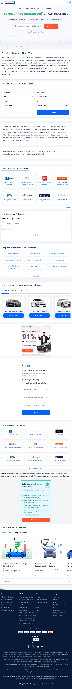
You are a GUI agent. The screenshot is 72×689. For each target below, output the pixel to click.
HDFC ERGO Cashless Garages (44, 183)
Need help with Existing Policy (35, 383)
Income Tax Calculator (25, 602)
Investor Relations (58, 615)
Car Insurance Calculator (35, 260)
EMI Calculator (23, 607)
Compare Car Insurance (13, 260)
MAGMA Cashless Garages (62, 200)
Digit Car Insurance (59, 434)
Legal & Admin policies (60, 605)
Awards (38, 607)
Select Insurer (6, 92)
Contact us (56, 610)
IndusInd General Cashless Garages (27, 200)
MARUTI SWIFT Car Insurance (40, 311)
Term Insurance (9, 602)
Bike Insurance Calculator (26, 623)
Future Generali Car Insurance (13, 447)
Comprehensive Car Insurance (13, 267)
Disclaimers (5, 582)
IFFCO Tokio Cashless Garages (9, 200)
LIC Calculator (23, 610)
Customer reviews (41, 600)
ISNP (54, 607)
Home (3, 47)
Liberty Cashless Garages (45, 200)
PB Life (38, 610)
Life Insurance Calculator (26, 613)
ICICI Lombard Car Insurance (59, 447)
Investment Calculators (28, 597)
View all (36, 276)
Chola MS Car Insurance (36, 434)
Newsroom (39, 605)
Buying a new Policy (31, 379)
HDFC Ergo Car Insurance (36, 447)
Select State (6, 102)
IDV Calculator (35, 266)
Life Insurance (8, 600)
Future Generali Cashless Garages (27, 183)
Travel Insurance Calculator (27, 618)
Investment (7, 605)
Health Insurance (9, 607)
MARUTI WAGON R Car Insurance (14, 311)
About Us (56, 597)
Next (36, 412)
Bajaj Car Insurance (13, 434)
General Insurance (9, 597)
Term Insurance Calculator (27, 605)
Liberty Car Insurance (59, 460)
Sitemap (55, 600)
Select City (40, 102)
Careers (55, 602)
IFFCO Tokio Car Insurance (13, 460)
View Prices (51, 26)
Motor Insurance (13, 254)
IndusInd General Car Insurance (35, 460)
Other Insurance (9, 610)
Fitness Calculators (27, 600)
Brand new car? (36, 32)
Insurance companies (42, 602)
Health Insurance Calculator (27, 615)
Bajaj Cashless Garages (9, 183)
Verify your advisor (59, 613)
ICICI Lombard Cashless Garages (62, 183)
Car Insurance (10, 47)
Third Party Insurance (57, 260)
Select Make (40, 92)
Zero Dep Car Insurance (58, 254)
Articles (38, 597)
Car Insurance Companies (58, 266)
